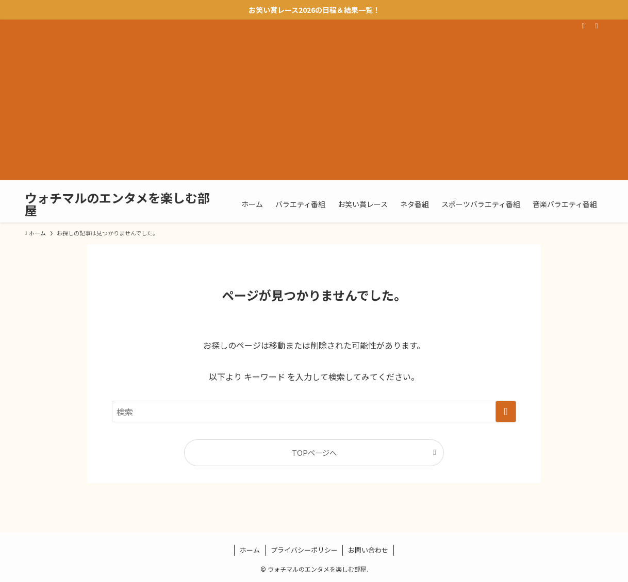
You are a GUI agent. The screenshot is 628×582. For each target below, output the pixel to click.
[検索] (596, 25)
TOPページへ (314, 452)
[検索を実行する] (505, 411)
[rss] (583, 25)
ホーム (250, 550)
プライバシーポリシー (304, 550)
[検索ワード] (314, 411)
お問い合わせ (368, 550)
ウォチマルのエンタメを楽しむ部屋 (117, 204)
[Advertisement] (314, 108)
